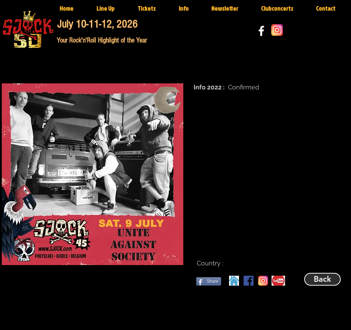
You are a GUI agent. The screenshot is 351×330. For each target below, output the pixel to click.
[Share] (208, 281)
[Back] (322, 279)
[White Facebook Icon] (261, 31)
